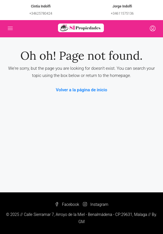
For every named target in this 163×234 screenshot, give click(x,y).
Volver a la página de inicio (81, 89)
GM (81, 221)
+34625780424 (40, 13)
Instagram (95, 204)
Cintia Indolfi (41, 6)
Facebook (67, 204)
